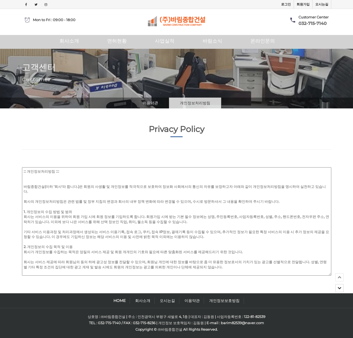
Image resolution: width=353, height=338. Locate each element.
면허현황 (117, 41)
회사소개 (69, 41)
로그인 (286, 4)
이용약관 (150, 103)
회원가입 (303, 4)
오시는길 (321, 4)
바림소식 (212, 41)
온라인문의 (262, 41)
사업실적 (164, 41)
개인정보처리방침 (195, 103)
